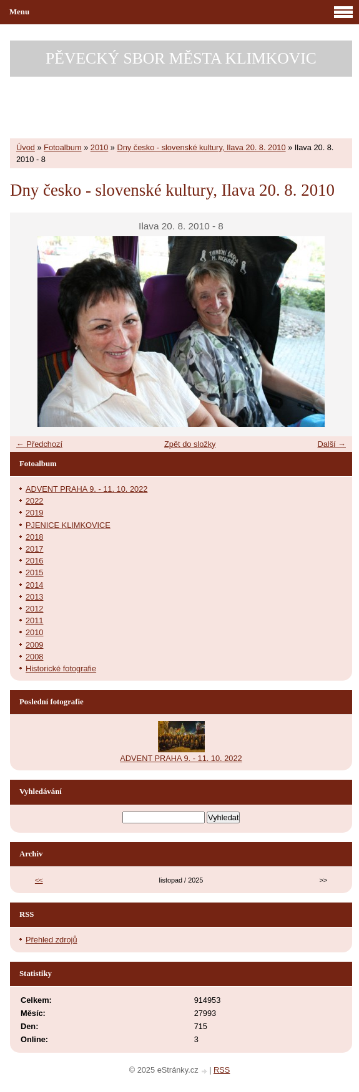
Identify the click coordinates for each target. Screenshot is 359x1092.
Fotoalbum (62, 147)
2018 (34, 537)
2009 (34, 644)
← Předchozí (39, 444)
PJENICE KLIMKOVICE (68, 525)
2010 (99, 147)
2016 (34, 560)
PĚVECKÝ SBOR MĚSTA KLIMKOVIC (181, 58)
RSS (222, 1070)
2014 (34, 585)
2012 (34, 608)
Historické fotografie (61, 668)
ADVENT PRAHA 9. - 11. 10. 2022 (86, 489)
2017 (34, 548)
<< (39, 880)
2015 (34, 572)
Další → (331, 444)
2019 (34, 512)
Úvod (25, 147)
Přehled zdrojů (51, 939)
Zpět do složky (190, 444)
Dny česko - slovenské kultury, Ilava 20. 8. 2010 (201, 147)
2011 (34, 620)
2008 (34, 656)
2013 (34, 596)
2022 (34, 500)
